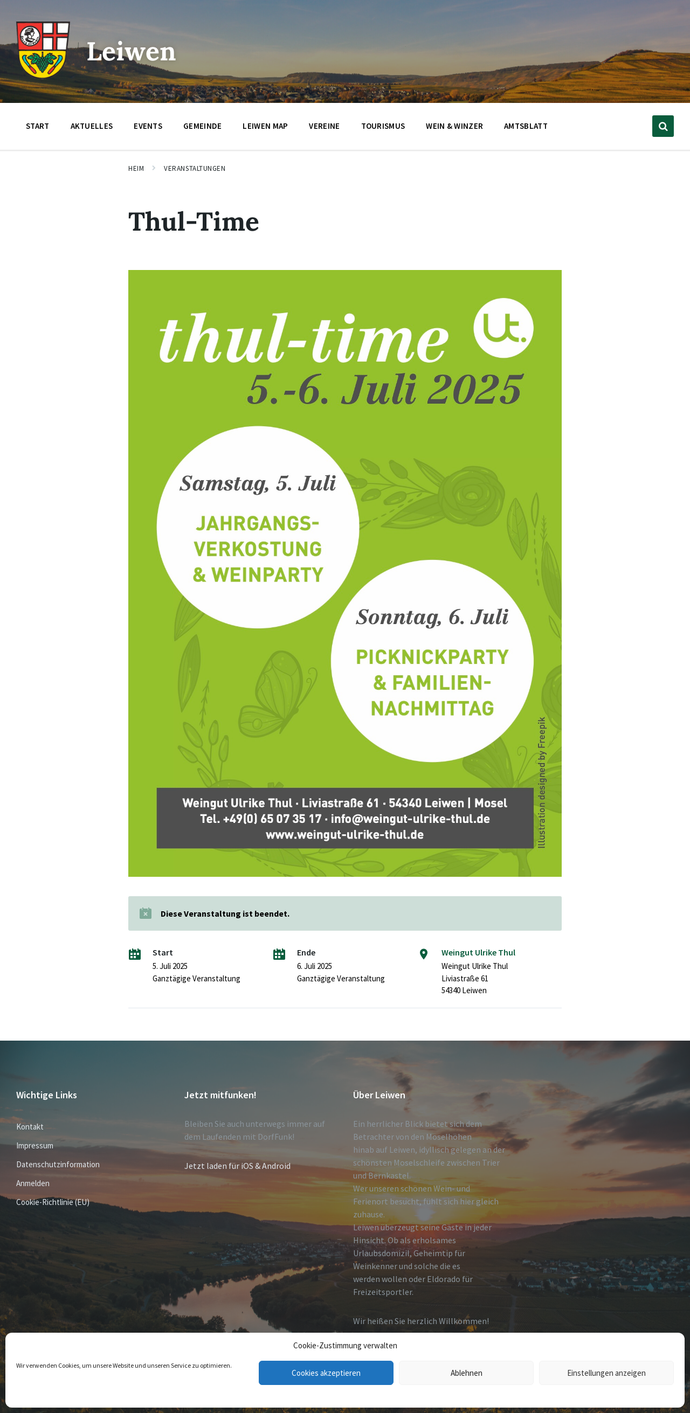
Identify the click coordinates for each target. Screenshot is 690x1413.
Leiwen (131, 50)
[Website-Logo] (43, 76)
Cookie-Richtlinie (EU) (52, 1202)
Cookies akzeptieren (326, 1373)
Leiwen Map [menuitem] (265, 126)
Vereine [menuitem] (324, 126)
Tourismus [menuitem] (383, 126)
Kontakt (30, 1126)
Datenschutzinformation (58, 1164)
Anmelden (33, 1183)
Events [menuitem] (148, 126)
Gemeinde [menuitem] (202, 126)
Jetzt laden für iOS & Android (237, 1165)
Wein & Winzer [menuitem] (454, 126)
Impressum (34, 1145)
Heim (136, 168)
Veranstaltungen (194, 168)
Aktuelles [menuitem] (92, 126)
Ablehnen (466, 1373)
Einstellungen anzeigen (606, 1373)
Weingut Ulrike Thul (478, 952)
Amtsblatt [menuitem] (526, 126)
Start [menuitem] (38, 126)
